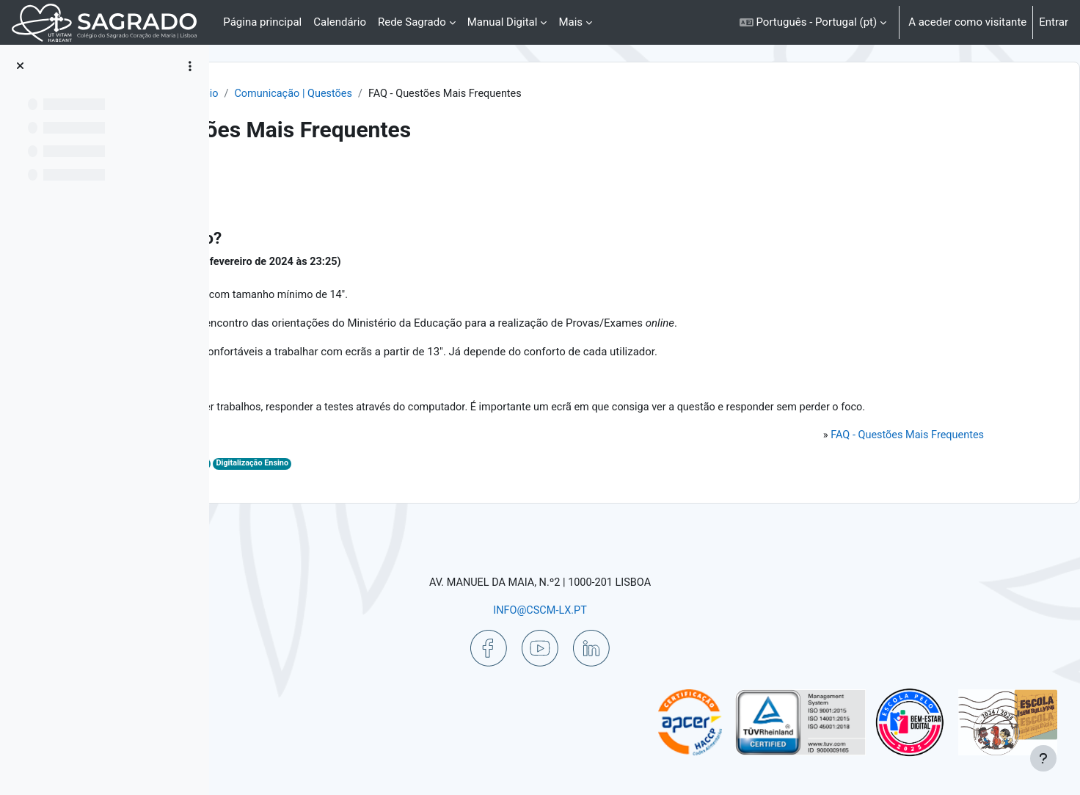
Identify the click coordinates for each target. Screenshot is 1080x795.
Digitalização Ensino (474, 485)
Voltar (262, 179)
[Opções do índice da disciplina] (190, 66)
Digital (416, 485)
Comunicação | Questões (514, 94)
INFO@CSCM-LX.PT (632, 609)
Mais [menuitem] (570, 22)
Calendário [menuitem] (339, 22)
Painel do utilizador (309, 94)
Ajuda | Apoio (405, 94)
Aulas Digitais (369, 485)
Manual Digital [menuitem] (502, 22)
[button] (813, 22)
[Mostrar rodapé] (1043, 758)
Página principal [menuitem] (262, 22)
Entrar (1053, 22)
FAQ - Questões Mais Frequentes (888, 455)
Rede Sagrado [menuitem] (412, 22)
